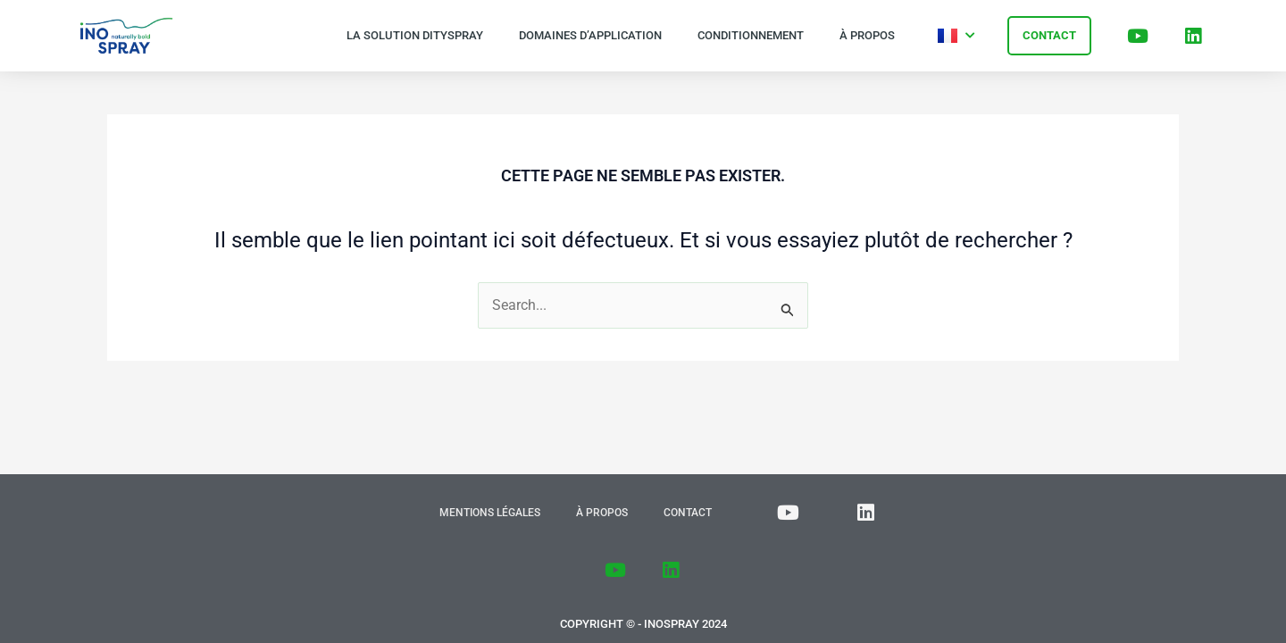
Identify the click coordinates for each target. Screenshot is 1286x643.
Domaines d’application (590, 35)
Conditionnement (750, 35)
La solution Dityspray (415, 35)
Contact (688, 512)
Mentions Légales (489, 512)
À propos (867, 35)
